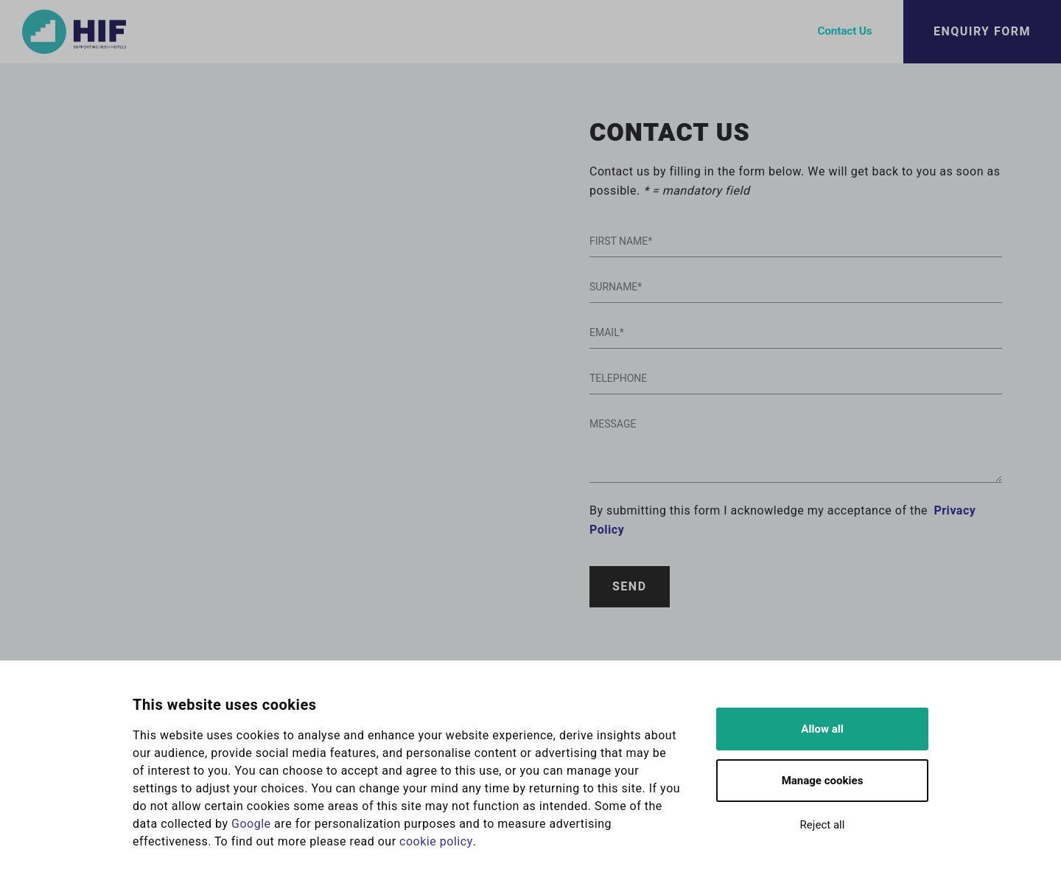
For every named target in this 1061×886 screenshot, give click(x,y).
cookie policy (436, 842)
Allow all (822, 729)
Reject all (822, 825)
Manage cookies (823, 780)
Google (251, 824)
